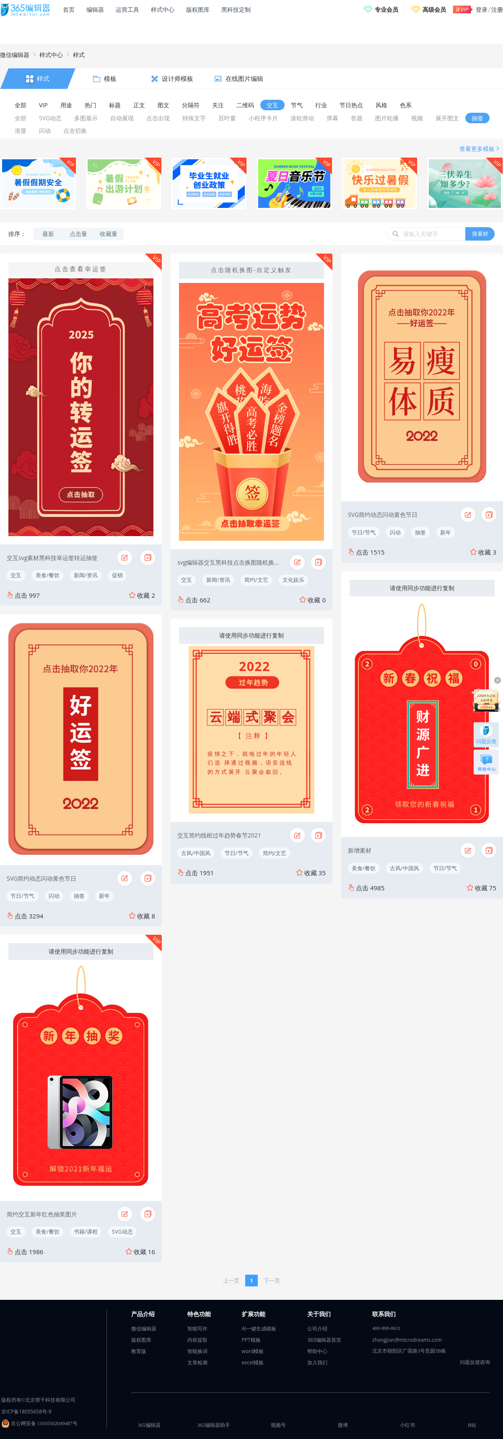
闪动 (54, 896)
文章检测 (197, 1362)
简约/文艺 (256, 579)
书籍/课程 (86, 1231)
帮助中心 (317, 1351)
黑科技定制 (236, 9)
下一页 (272, 1280)
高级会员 (434, 9)
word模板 (253, 1351)
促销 (117, 575)
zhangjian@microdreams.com (407, 1339)
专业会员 (386, 9)
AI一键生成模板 (259, 1328)
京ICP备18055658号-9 (26, 1411)
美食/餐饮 (48, 575)
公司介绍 (317, 1328)
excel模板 (253, 1362)
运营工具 (127, 9)
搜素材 (480, 233)
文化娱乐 (293, 579)
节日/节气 (22, 896)
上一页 (231, 1280)
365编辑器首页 (324, 1339)
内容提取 (197, 1339)
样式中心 (162, 9)
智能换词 (197, 1351)
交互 (15, 575)
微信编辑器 (14, 55)
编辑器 (95, 9)
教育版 (138, 1351)
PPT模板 (251, 1339)
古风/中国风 (195, 853)
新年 (104, 896)
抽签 (79, 896)
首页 (69, 9)
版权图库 (198, 9)
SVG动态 (122, 1231)
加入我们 (317, 1362)
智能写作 (197, 1328)
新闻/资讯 (86, 575)
